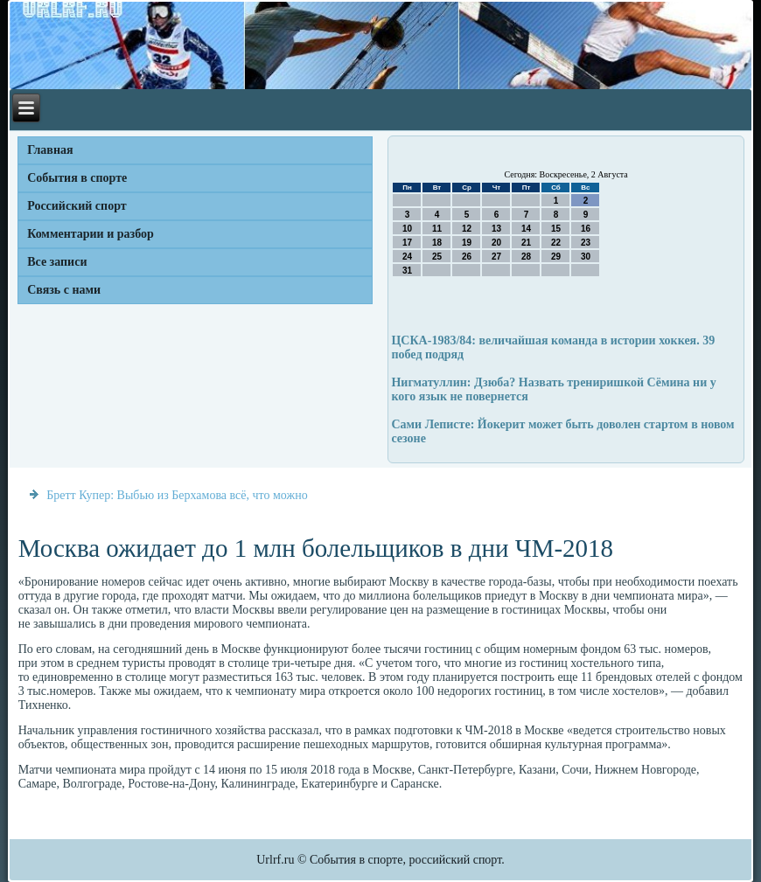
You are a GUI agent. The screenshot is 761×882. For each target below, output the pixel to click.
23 (585, 242)
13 (496, 228)
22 (556, 242)
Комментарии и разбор (90, 233)
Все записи (57, 261)
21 (526, 242)
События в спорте (77, 177)
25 (437, 256)
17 (407, 242)
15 (556, 228)
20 (496, 242)
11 (437, 228)
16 (585, 228)
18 (437, 242)
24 (407, 256)
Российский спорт (76, 205)
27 (496, 256)
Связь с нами (64, 289)
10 (407, 228)
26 (466, 256)
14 (526, 228)
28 (526, 256)
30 (585, 256)
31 (407, 270)
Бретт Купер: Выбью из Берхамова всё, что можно (177, 495)
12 (466, 228)
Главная (50, 149)
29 (556, 256)
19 (466, 242)
